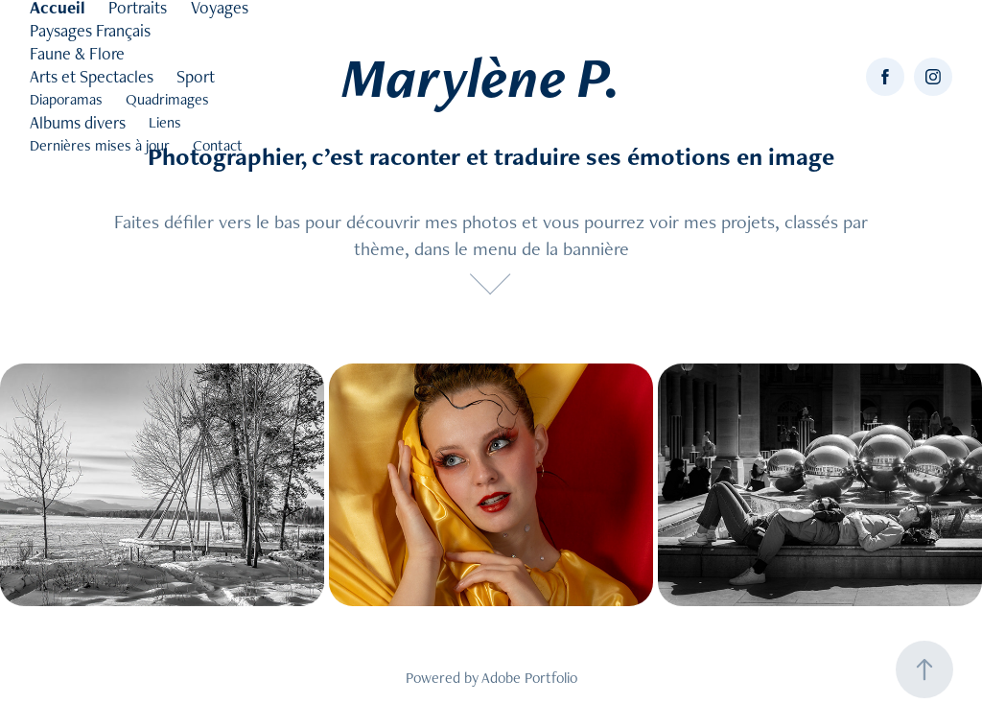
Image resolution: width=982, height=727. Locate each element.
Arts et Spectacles (91, 76)
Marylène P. (480, 76)
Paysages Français (90, 30)
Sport (195, 76)
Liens (165, 122)
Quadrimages (167, 99)
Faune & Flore (77, 53)
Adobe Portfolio (529, 678)
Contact (218, 145)
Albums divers (78, 122)
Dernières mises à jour (100, 145)
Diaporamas (66, 99)
